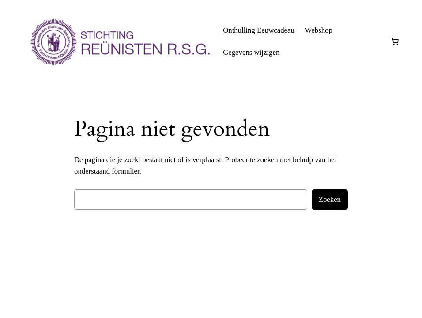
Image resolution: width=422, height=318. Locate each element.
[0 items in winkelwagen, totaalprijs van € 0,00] (395, 41)
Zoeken (330, 199)
